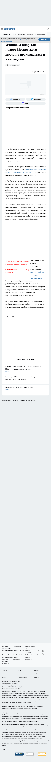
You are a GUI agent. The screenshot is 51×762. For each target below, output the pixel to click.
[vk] (8, 316)
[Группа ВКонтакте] (15, 99)
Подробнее (45, 718)
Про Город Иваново (18, 650)
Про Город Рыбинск (18, 654)
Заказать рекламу (40, 34)
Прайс (4, 677)
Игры (14, 34)
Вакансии (30, 34)
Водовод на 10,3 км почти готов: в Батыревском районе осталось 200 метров (25, 379)
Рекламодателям (22, 677)
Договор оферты (22, 673)
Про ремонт (21, 34)
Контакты (36, 670)
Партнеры (36, 677)
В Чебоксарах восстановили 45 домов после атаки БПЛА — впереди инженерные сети (25, 369)
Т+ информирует (6, 34)
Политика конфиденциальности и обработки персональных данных (20, 721)
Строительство (13, 65)
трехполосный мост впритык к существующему (37, 275)
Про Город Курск (6, 654)
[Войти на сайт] (48, 29)
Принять (44, 39)
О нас (19, 670)
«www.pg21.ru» (16, 681)
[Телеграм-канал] (36, 99)
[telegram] (14, 316)
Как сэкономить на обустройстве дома (25, 388)
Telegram (4, 670)
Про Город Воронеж (7, 650)
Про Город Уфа (29, 654)
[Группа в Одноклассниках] (42, 651)
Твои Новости (17, 646)
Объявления (5, 673)
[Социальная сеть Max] (25, 103)
